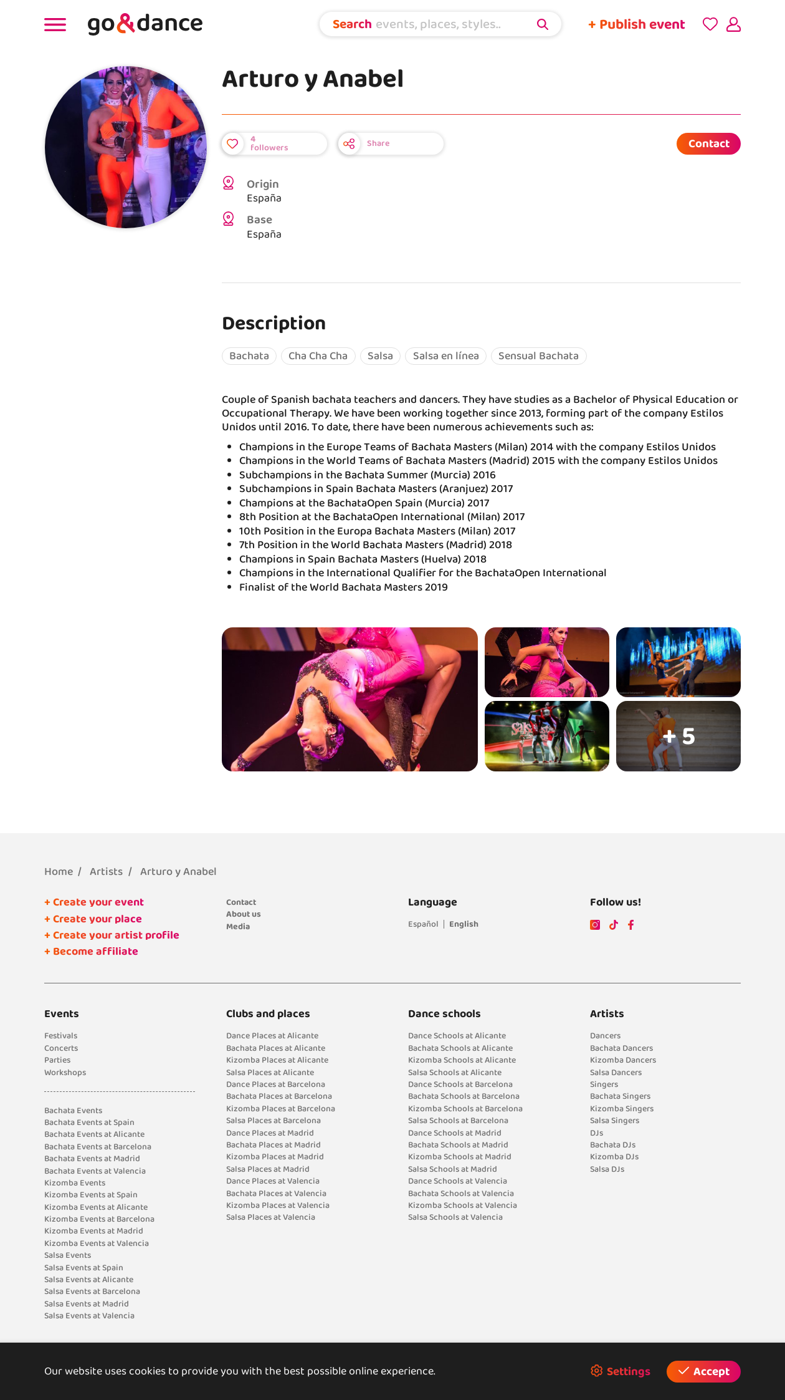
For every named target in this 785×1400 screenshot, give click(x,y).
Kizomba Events (74, 1183)
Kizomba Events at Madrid (93, 1231)
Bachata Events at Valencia (95, 1171)
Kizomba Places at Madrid (275, 1157)
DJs (596, 1133)
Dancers (605, 1036)
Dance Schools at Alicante (457, 1036)
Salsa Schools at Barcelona (458, 1120)
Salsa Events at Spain (83, 1268)
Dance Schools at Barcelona (460, 1084)
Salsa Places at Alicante (270, 1072)
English (463, 924)
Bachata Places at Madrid (273, 1145)
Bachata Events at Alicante (94, 1134)
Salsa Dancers (616, 1072)
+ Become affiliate (91, 951)
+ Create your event (94, 902)
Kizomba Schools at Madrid (459, 1157)
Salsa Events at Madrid (86, 1304)
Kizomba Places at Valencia (278, 1205)
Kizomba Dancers (623, 1060)
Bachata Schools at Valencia (461, 1193)
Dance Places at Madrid (270, 1133)
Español (423, 924)
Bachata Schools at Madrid (458, 1145)
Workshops (65, 1072)
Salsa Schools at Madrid (452, 1169)
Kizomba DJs (614, 1157)
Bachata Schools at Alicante (460, 1048)
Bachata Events (73, 1111)
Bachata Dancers (621, 1048)
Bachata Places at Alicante (275, 1048)
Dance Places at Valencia (273, 1181)
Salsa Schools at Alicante (455, 1072)
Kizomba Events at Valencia (96, 1243)
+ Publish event (636, 24)
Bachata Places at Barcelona (279, 1096)
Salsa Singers (614, 1120)
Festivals (60, 1036)
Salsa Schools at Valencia (455, 1217)
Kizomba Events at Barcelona (99, 1219)
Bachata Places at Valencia (276, 1193)
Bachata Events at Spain (89, 1122)
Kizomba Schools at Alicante (462, 1060)
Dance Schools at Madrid (455, 1133)
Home (58, 872)
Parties (57, 1060)
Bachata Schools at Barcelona (464, 1096)
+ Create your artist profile (111, 935)
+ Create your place (93, 919)
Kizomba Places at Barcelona (280, 1109)
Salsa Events (67, 1255)
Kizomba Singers (622, 1109)
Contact (709, 143)
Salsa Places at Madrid (268, 1169)
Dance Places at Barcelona (275, 1084)
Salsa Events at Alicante (88, 1280)
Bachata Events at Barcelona (97, 1147)
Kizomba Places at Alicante (277, 1060)
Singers (604, 1084)
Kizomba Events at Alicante (96, 1207)
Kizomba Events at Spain (91, 1195)
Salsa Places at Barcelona (273, 1120)
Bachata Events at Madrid (92, 1159)
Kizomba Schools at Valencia (462, 1205)
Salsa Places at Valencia (270, 1217)
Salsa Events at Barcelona (92, 1291)
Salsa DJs (607, 1169)
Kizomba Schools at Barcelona (465, 1109)
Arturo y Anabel (178, 872)
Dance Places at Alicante (272, 1036)
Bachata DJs (612, 1145)
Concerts (61, 1048)
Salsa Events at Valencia (89, 1316)
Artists (106, 872)
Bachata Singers (620, 1096)
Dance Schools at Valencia (457, 1181)
